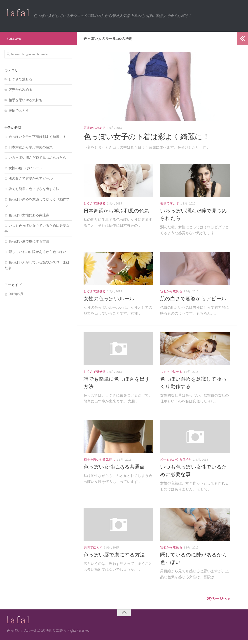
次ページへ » (218, 598)
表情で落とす (169, 203)
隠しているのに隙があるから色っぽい (37, 252)
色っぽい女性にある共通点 (114, 467)
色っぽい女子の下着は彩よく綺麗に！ (148, 136)
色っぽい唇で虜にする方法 (114, 554)
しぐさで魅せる (95, 203)
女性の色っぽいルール (109, 298)
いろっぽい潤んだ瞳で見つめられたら (37, 157)
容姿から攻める (95, 128)
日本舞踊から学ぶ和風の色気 (116, 210)
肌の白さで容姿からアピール (193, 298)
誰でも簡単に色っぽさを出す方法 (34, 189)
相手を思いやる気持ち (99, 459)
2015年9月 (16, 294)
